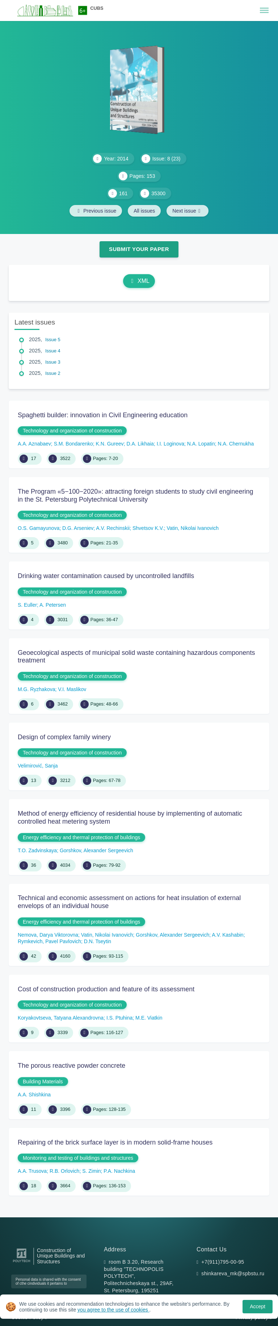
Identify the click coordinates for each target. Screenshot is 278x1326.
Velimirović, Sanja (38, 766)
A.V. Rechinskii (113, 528)
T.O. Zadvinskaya (37, 850)
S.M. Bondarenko (73, 444)
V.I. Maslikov (72, 689)
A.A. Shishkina (34, 1094)
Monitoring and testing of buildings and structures (78, 1158)
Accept (257, 1306)
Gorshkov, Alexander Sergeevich (96, 850)
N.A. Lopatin (201, 444)
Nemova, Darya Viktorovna (48, 935)
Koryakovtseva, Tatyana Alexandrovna (61, 1018)
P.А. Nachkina (119, 1171)
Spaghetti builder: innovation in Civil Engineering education (103, 415)
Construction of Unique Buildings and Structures (61, 1256)
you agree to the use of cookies (113, 1310)
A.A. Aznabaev (34, 444)
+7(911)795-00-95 (222, 1262)
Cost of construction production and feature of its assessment (106, 989)
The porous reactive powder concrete (71, 1065)
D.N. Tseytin (97, 941)
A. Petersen (52, 605)
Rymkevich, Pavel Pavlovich (49, 941)
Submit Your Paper (139, 249)
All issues (144, 211)
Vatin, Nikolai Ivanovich (193, 528)
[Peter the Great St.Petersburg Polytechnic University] (21, 1262)
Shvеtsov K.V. (148, 528)
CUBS (96, 8)
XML (139, 281)
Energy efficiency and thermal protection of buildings (81, 837)
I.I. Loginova (170, 444)
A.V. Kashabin (227, 935)
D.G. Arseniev (77, 528)
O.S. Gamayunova (38, 528)
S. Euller (27, 605)
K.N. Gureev (110, 444)
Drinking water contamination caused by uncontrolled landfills (106, 576)
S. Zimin (91, 1171)
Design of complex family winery (64, 737)
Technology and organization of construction (72, 431)
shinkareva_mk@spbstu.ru (232, 1273)
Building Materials (43, 1081)
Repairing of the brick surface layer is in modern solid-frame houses (115, 1142)
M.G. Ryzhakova (36, 689)
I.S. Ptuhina (119, 1018)
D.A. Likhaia (139, 444)
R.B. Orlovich (64, 1171)
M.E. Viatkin (148, 1018)
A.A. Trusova (32, 1171)
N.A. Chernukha (236, 444)
